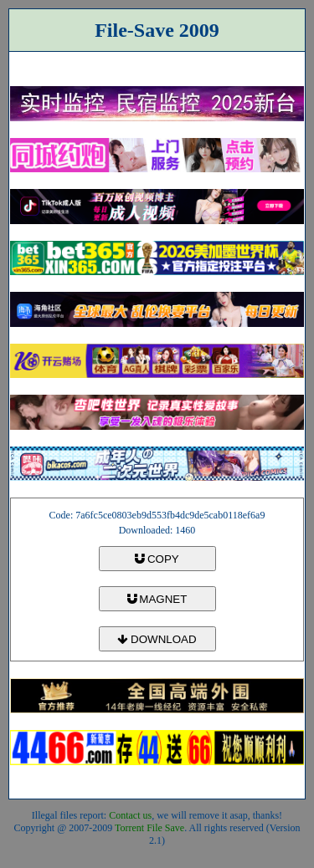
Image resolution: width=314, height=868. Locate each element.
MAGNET (157, 599)
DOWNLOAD (156, 639)
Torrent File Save (149, 828)
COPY (156, 559)
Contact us (130, 815)
